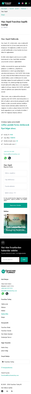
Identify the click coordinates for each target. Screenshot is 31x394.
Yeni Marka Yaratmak (6, 334)
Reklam (3, 311)
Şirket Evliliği (4, 351)
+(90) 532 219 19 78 (6, 288)
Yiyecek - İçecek (14, 9)
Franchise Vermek (6, 331)
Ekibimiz (3, 307)
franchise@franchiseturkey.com (12, 154)
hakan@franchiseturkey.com (9, 291)
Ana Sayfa (4, 9)
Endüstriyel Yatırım (6, 337)
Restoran (23, 9)
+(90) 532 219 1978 (9, 151)
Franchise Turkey (9, 362)
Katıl (24, 259)
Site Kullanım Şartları (7, 388)
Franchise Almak (5, 327)
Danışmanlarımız (6, 368)
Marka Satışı (4, 347)
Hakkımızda (4, 304)
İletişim (3, 15)
